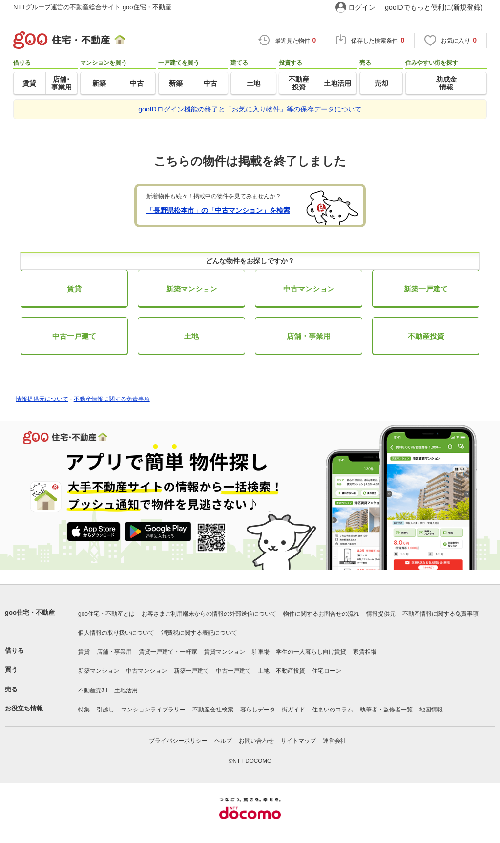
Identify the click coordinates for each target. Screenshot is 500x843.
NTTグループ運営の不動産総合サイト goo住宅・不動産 (92, 7)
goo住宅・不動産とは (106, 613)
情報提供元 (381, 613)
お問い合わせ (256, 740)
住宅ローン (326, 670)
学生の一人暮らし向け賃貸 (311, 651)
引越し (105, 709)
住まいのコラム (332, 709)
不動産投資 (426, 336)
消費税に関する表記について (199, 632)
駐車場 (261, 651)
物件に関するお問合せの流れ (321, 613)
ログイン (361, 7)
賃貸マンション (224, 651)
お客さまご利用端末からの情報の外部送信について (209, 613)
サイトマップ (298, 740)
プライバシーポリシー (178, 740)
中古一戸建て (74, 336)
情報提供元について (42, 399)
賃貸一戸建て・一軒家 (168, 651)
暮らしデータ (257, 709)
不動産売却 (92, 690)
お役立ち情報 (24, 708)
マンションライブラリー (153, 709)
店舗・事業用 (309, 336)
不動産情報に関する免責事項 (112, 399)
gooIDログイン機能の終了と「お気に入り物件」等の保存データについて (249, 109)
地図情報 (431, 709)
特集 (84, 709)
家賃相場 (364, 651)
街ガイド (293, 709)
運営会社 (334, 740)
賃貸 (74, 289)
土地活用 (126, 690)
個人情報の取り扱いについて (116, 632)
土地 (191, 336)
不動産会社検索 (212, 709)
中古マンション (308, 289)
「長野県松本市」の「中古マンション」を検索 (218, 210)
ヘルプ (223, 740)
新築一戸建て (426, 289)
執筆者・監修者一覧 (386, 709)
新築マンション (191, 289)
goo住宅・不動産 (30, 612)
